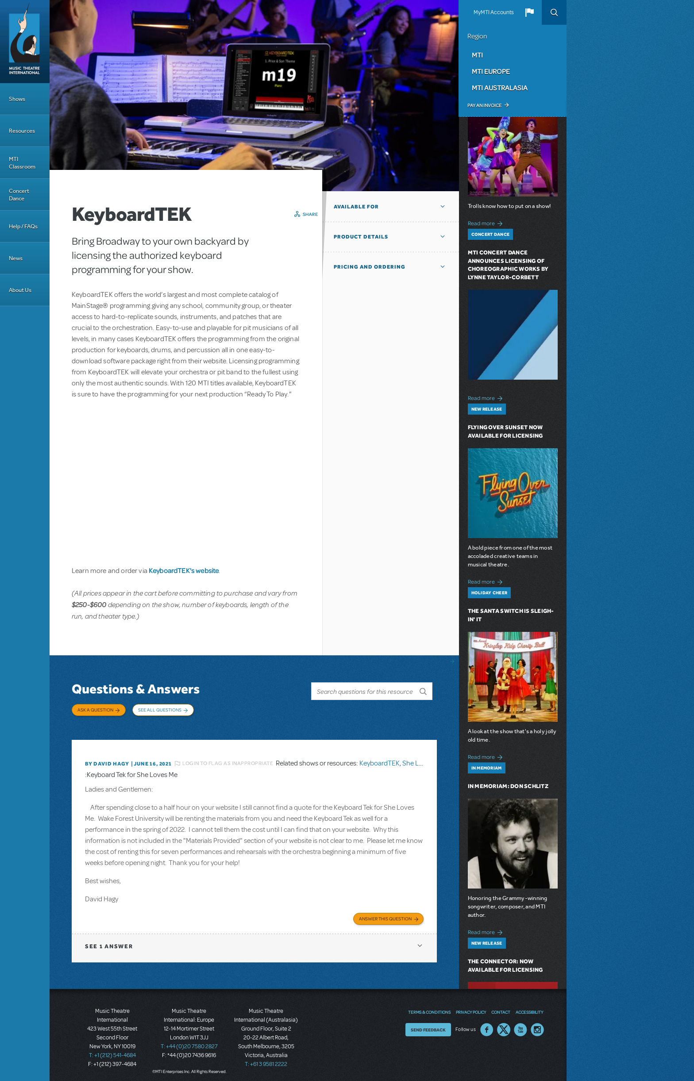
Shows (17, 99)
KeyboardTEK (379, 759)
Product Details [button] (361, 237)
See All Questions (159, 710)
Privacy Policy (471, 1007)
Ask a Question (95, 710)
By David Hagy (107, 759)
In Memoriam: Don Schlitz (508, 786)
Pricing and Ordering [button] (369, 267)
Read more (486, 222)
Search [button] (554, 12)
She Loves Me (422, 759)
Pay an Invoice (484, 105)
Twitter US (503, 1024)
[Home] (25, 41)
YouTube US (520, 1024)
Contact (500, 1007)
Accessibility (529, 1007)
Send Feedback (428, 1024)
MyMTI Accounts (494, 12)
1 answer (109, 941)
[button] (529, 12)
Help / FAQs (23, 226)
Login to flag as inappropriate (227, 759)
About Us (20, 290)
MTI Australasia (500, 87)
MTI (477, 54)
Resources (22, 131)
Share (310, 214)
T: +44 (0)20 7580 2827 (189, 1041)
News (16, 258)
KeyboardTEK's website (184, 570)
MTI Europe (491, 71)
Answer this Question (385, 913)
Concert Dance (19, 194)
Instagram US (537, 1024)
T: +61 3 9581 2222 (266, 1058)
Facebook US (487, 1024)
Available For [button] (356, 207)
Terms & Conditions (429, 1007)
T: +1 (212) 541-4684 (112, 1050)
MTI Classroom (22, 162)
